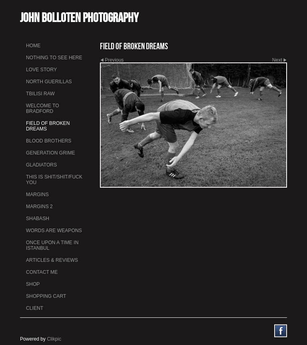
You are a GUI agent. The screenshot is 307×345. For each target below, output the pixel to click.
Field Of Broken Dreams (48, 126)
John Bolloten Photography (79, 17)
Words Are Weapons (54, 230)
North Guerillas (49, 81)
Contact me (42, 272)
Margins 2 (39, 206)
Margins (37, 194)
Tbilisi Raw (40, 93)
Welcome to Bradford (42, 108)
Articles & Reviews (52, 260)
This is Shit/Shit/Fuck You (54, 179)
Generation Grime (50, 153)
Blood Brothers (48, 141)
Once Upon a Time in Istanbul (52, 245)
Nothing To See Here (54, 57)
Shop (33, 284)
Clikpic (54, 339)
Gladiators (41, 165)
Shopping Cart (46, 296)
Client (34, 308)
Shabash (37, 218)
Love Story (41, 69)
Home (33, 45)
